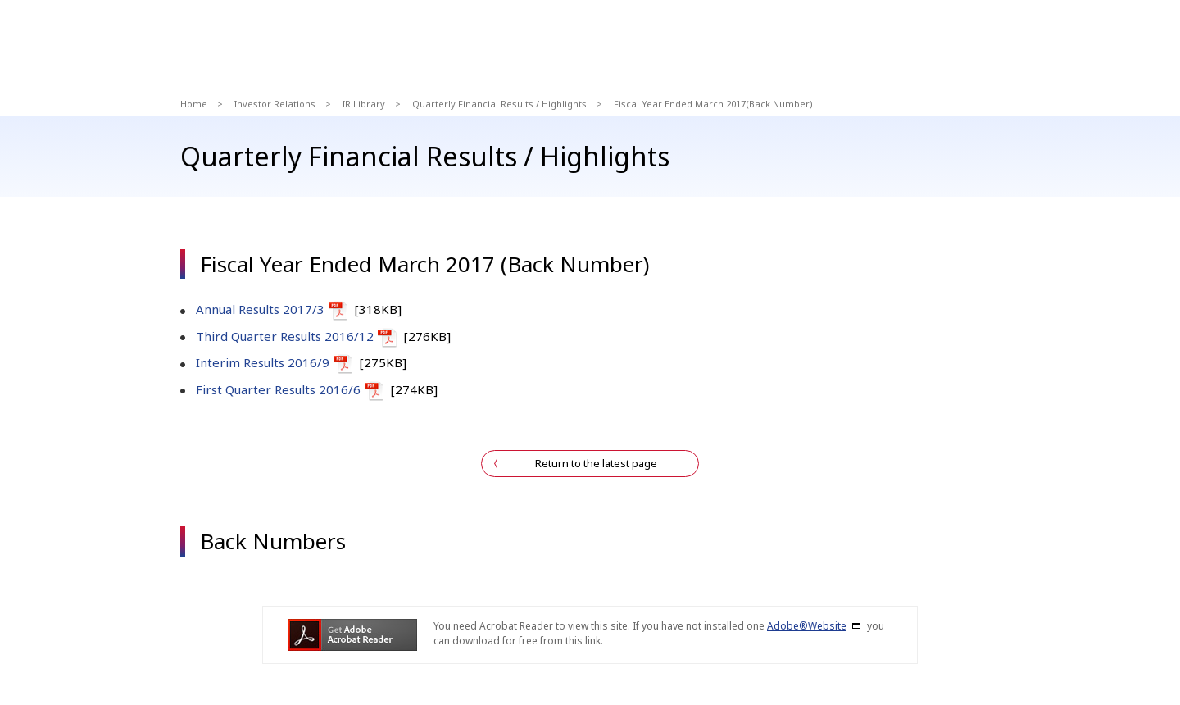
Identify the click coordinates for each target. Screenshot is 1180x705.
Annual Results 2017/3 (260, 309)
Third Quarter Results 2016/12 (285, 336)
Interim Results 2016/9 (262, 362)
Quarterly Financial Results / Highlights (499, 104)
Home (193, 104)
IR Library (364, 104)
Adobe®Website (806, 626)
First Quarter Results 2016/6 (278, 389)
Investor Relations (274, 104)
